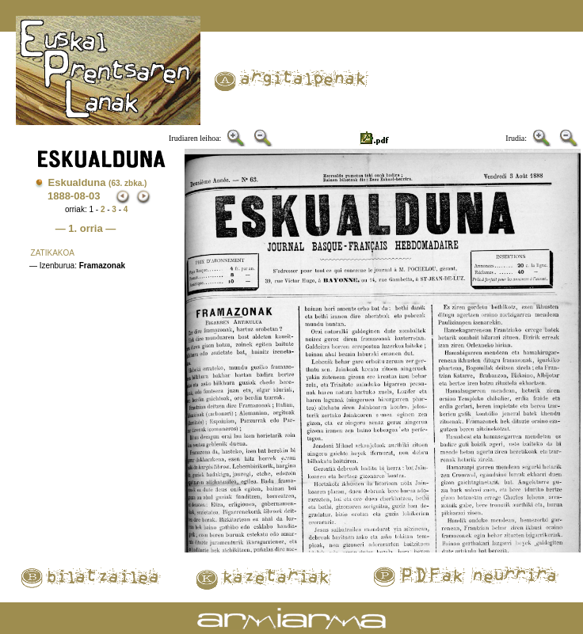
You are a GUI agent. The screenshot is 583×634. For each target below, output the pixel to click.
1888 (59, 196)
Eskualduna (97, 182)
